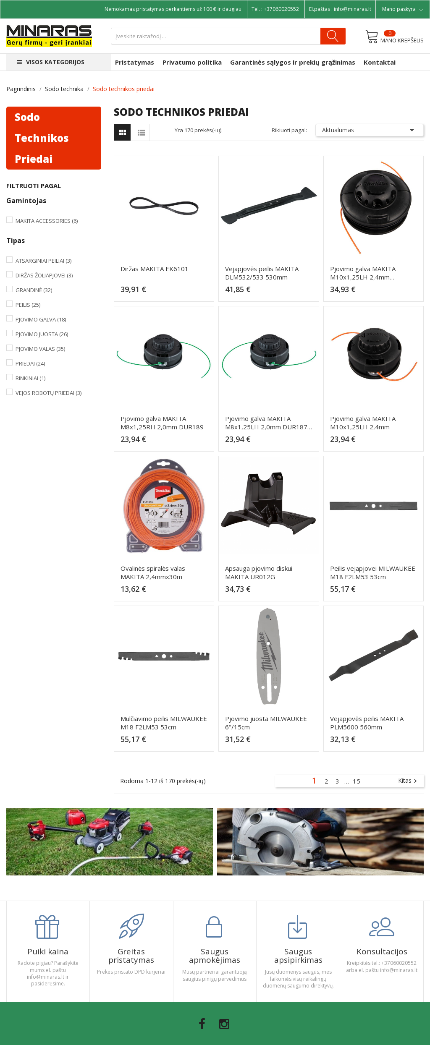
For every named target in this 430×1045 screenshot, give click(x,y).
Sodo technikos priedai (42, 138)
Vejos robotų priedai (48, 393)
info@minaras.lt (352, 9)
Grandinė (34, 290)
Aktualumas (369, 130)
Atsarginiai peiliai (43, 260)
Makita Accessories (47, 221)
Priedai (30, 363)
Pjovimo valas (40, 349)
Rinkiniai (30, 378)
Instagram (224, 1024)
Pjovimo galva (41, 319)
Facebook (202, 1024)
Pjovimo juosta (42, 334)
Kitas (408, 781)
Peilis (28, 304)
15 (357, 781)
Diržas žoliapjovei (44, 275)
